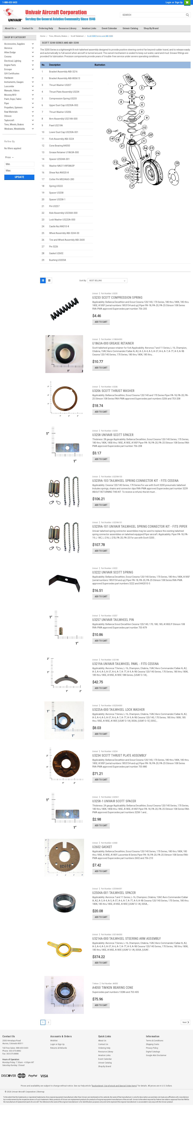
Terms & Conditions (154, 1066)
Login (168, 2)
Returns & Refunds (58, 1074)
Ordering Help (46, 28)
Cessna (7, 56)
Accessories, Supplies (14, 43)
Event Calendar (109, 28)
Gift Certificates (11, 73)
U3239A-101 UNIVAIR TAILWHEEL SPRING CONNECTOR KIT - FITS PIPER (139, 534)
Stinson (8, 116)
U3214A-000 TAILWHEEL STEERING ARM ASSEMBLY (126, 959)
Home (42, 36)
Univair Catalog (130, 28)
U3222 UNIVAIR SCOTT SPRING (112, 581)
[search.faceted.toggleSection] (9, 157)
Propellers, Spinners (13, 107)
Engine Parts (10, 65)
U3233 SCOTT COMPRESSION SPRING (117, 297)
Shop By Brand (151, 28)
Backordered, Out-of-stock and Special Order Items (114, 1112)
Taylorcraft (9, 120)
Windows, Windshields (14, 128)
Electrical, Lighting (12, 60)
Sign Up (178, 2)
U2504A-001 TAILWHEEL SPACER (114, 912)
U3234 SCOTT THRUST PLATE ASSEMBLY (119, 770)
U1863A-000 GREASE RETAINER (113, 345)
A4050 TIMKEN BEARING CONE (112, 1010)
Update (19, 177)
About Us (10, 28)
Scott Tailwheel (77, 36)
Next (186, 1048)
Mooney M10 (10, 94)
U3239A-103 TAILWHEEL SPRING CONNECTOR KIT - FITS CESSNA (135, 487)
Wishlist (54, 1066)
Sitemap (40, 1118)
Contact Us (27, 28)
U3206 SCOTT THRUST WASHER (113, 394)
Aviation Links (89, 28)
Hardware (8, 77)
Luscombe (9, 86)
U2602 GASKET (102, 865)
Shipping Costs (152, 1070)
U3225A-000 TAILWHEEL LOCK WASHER (118, 723)
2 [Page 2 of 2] (48, 1048)
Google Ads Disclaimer (156, 1081)
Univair (95, 293)
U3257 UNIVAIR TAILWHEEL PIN (113, 630)
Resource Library (67, 28)
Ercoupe (8, 69)
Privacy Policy (152, 1074)
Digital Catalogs (153, 1078)
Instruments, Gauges (13, 82)
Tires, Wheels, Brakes (14, 124)
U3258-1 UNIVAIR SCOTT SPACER (114, 817)
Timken (95, 1006)
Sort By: (82, 280)
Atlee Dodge (10, 52)
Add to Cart (101, 323)
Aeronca (8, 48)
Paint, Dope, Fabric (12, 99)
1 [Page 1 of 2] (42, 1048)
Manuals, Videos (11, 90)
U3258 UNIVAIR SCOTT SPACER (112, 439)
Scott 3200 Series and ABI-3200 (100, 36)
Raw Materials (11, 111)
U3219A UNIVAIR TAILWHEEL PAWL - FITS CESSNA (125, 676)
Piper (6, 103)
